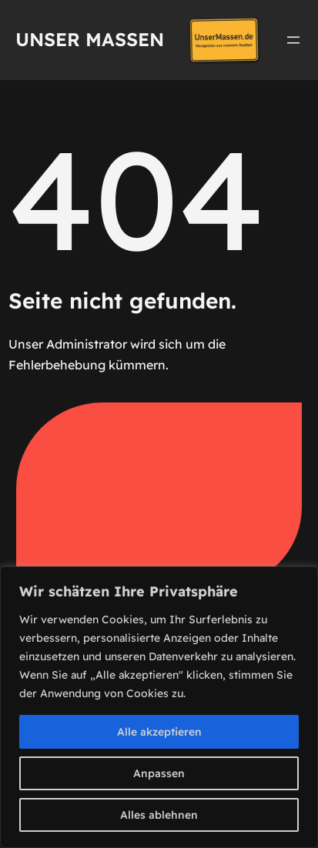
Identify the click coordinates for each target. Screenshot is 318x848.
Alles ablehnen (159, 815)
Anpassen (159, 773)
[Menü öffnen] (293, 40)
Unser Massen (89, 39)
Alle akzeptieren (159, 732)
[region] (159, 707)
